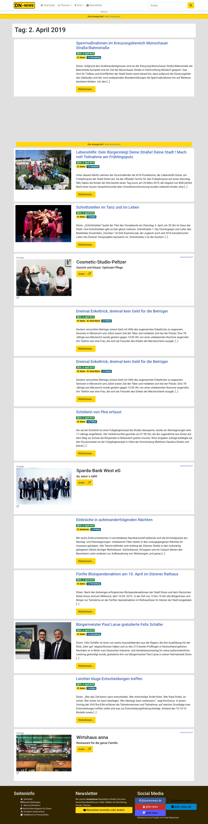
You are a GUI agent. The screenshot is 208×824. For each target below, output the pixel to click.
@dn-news (150, 806)
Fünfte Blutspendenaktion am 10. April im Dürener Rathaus (127, 574)
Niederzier (83, 529)
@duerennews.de (150, 800)
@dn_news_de (181, 806)
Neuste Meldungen (30, 802)
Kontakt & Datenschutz (32, 811)
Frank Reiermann (171, 817)
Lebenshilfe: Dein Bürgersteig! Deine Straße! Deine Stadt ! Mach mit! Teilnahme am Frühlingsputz (131, 154)
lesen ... (83, 273)
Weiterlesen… (85, 89)
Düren (81, 57)
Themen (64, 5)
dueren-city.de (185, 257)
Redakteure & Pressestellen (34, 814)
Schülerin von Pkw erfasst (98, 412)
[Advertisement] (104, 119)
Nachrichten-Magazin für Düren (36, 808)
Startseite (48, 5)
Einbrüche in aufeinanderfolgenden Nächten (114, 520)
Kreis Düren (93, 321)
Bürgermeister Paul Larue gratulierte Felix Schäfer (119, 624)
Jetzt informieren (112, 16)
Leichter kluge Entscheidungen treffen (109, 679)
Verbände (93, 166)
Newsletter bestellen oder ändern (104, 810)
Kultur (91, 217)
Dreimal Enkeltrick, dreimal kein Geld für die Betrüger (122, 311)
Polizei (106, 321)
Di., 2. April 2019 (85, 54)
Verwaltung (93, 57)
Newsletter (94, 5)
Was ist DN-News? (30, 805)
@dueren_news (181, 800)
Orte (78, 5)
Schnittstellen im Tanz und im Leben (107, 207)
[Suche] (167, 5)
